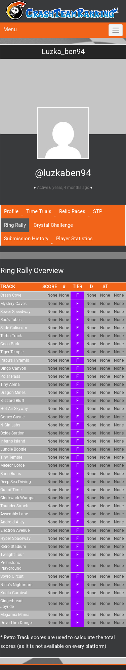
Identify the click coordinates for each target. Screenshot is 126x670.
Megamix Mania (15, 614)
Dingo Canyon (13, 368)
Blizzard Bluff (12, 400)
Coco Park (9, 344)
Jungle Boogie (13, 449)
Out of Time (11, 489)
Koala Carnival (13, 592)
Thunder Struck (14, 506)
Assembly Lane (14, 514)
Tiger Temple (12, 352)
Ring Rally (15, 225)
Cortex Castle (12, 417)
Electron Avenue (15, 530)
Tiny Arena (10, 384)
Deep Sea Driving (15, 481)
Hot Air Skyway (14, 408)
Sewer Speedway (15, 311)
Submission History (26, 239)
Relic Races (72, 211)
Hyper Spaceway (15, 538)
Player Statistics (74, 239)
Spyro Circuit (12, 576)
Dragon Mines (13, 392)
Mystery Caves (13, 303)
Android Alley (12, 522)
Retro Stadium (13, 546)
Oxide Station (12, 433)
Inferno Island (12, 441)
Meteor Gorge (12, 465)
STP (97, 211)
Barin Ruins (10, 473)
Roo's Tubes (11, 319)
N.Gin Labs (10, 425)
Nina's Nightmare (16, 584)
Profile (11, 211)
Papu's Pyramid (14, 360)
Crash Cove (10, 295)
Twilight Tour (12, 554)
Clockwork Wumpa (17, 498)
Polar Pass (10, 376)
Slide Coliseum (13, 327)
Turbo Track (11, 335)
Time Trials (38, 211)
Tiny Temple (11, 457)
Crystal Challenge (53, 225)
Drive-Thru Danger (16, 622)
